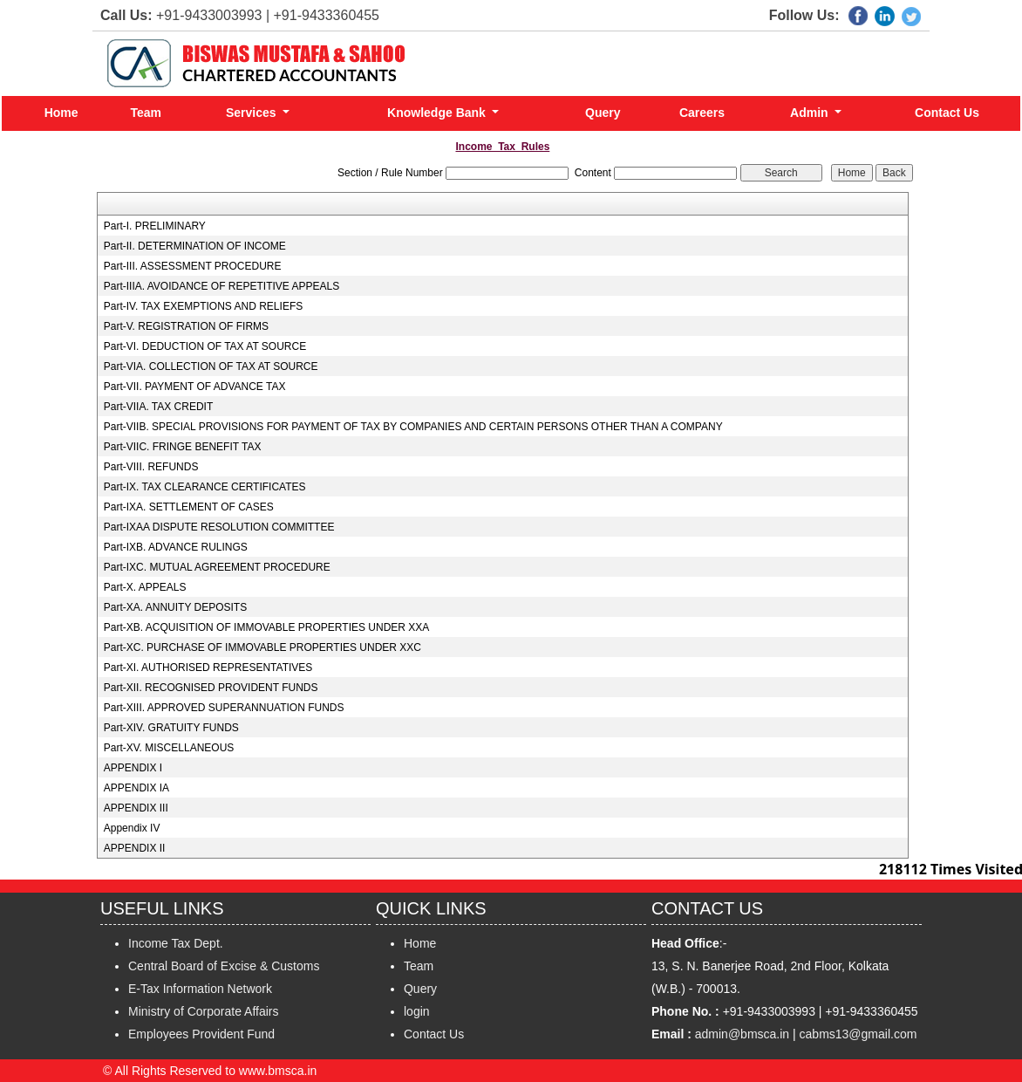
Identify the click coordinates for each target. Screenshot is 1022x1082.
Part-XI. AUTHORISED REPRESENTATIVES (208, 667)
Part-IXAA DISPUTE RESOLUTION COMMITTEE (219, 527)
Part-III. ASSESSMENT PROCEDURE (193, 266)
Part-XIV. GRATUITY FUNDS (171, 728)
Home (61, 113)
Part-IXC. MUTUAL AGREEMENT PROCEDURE (217, 567)
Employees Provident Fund (201, 1034)
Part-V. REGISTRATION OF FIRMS (186, 326)
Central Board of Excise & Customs (223, 966)
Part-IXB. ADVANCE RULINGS (176, 547)
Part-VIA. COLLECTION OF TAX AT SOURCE (211, 366)
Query (602, 113)
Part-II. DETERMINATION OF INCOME (195, 246)
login (417, 1011)
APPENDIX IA (136, 788)
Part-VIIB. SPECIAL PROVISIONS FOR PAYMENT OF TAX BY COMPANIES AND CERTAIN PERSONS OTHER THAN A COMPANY (413, 427)
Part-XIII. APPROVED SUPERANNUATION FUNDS (224, 708)
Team (145, 113)
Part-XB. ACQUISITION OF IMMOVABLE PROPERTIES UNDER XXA (267, 627)
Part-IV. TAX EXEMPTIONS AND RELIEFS (203, 306)
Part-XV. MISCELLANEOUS (169, 748)
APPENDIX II (135, 848)
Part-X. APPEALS (145, 587)
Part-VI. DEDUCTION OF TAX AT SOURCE (205, 346)
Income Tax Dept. (175, 943)
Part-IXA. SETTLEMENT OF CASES (189, 507)
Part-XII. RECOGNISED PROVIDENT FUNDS (211, 687)
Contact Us (947, 113)
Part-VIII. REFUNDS (151, 467)
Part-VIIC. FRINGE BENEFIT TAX (183, 447)
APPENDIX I (133, 768)
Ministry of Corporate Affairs (203, 1011)
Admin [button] (810, 113)
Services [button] (253, 113)
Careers (702, 113)
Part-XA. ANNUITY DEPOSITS (175, 607)
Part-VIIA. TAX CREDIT (159, 407)
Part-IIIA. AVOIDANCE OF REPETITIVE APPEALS (222, 286)
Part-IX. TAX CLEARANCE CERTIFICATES (205, 487)
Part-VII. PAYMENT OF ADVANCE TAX (195, 386)
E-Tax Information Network (200, 989)
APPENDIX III (136, 808)
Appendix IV (132, 828)
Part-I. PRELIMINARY (155, 226)
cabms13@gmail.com (858, 1034)
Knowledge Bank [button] (438, 113)
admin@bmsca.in (742, 1034)
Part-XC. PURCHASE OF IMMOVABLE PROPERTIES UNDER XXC (262, 647)
